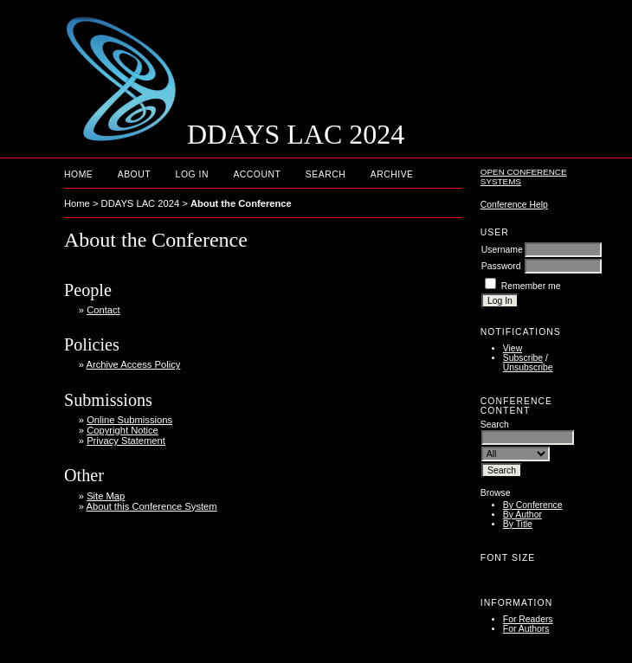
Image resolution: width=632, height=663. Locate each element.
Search (325, 174)
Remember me (531, 286)
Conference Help (514, 204)
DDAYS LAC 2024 (140, 203)
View (512, 348)
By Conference (533, 505)
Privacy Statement (126, 440)
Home (78, 174)
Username (502, 249)
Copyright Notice (122, 430)
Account (257, 174)
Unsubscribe (528, 367)
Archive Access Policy (134, 364)
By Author (522, 514)
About (134, 174)
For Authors (526, 629)
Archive (392, 174)
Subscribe (523, 358)
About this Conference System (152, 506)
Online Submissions (129, 420)
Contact (103, 310)
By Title (517, 524)
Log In (192, 174)
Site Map (106, 496)
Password (501, 266)
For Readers (528, 619)
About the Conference (241, 203)
